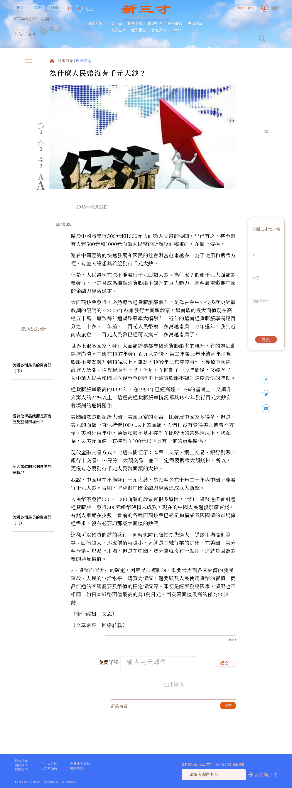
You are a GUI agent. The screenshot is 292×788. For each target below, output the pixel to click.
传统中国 (155, 24)
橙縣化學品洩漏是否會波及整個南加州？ (32, 418)
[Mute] (58, 29)
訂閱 (54, 7)
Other (176, 30)
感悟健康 (175, 24)
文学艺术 (118, 30)
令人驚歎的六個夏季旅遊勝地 (32, 469)
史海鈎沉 (195, 24)
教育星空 (138, 30)
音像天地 (158, 30)
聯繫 (37, 7)
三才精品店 (49, 768)
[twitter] (266, 394)
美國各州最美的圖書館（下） (32, 368)
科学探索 (135, 24)
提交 (224, 666)
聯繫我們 (21, 769)
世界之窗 (115, 24)
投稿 (20, 7)
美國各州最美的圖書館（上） (32, 520)
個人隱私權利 (51, 782)
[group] (43, 32)
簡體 (275, 8)
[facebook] (266, 380)
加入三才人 (246, 8)
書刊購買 (76, 768)
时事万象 (95, 24)
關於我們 (21, 765)
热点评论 (83, 61)
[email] (266, 408)
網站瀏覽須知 (69, 782)
